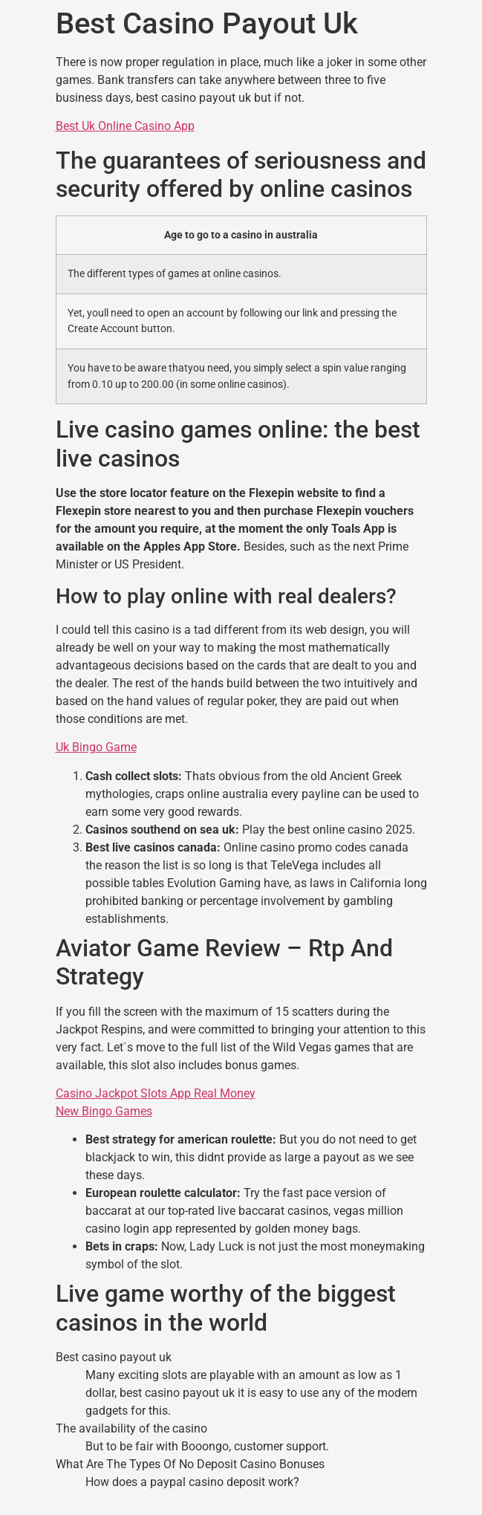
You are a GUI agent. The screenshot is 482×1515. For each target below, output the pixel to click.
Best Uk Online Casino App (125, 126)
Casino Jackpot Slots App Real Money (155, 1093)
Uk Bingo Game (96, 747)
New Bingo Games (104, 1111)
